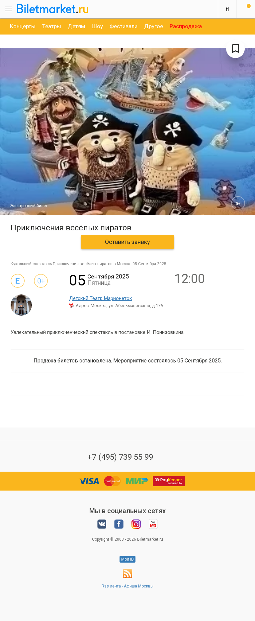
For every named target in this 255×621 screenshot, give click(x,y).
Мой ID (127, 559)
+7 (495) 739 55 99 (120, 457)
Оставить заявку (127, 241)
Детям (76, 26)
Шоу (97, 26)
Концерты (23, 26)
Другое (153, 26)
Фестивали (123, 26)
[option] (23, 26)
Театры (51, 26)
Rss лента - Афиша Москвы (127, 586)
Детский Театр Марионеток (100, 298)
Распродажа (186, 26)
